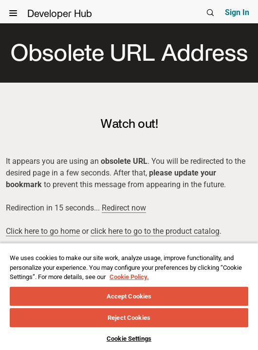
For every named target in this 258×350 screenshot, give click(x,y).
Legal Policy (87, 306)
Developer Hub (66, 16)
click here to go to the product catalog (155, 231)
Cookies (172, 306)
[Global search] (210, 12)
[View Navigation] (13, 13)
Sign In (237, 12)
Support (133, 306)
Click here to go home (43, 231)
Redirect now (124, 207)
